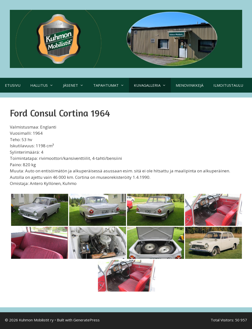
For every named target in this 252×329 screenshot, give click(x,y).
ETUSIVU (12, 85)
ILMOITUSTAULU (228, 85)
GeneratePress (86, 319)
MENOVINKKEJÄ (190, 85)
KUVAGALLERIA (152, 85)
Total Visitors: (223, 319)
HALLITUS (44, 85)
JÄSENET (75, 85)
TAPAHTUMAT (111, 85)
